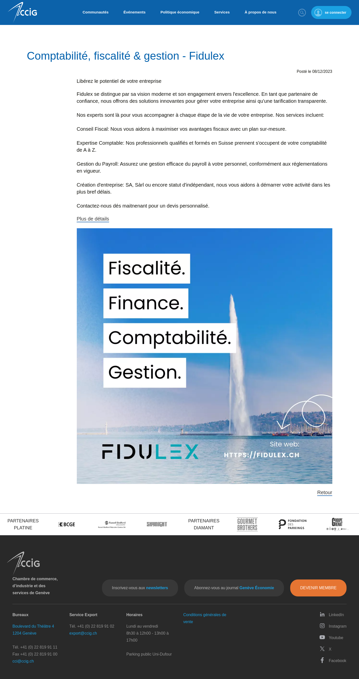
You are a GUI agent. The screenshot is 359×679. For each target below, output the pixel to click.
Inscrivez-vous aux (140, 588)
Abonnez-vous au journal (234, 588)
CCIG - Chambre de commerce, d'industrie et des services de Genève (22, 12)
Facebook (332, 660)
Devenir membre (318, 588)
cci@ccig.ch (23, 661)
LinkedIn (331, 614)
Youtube (331, 637)
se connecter (335, 12)
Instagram (333, 626)
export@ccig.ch (83, 633)
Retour (324, 492)
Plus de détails (93, 219)
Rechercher (302, 12)
